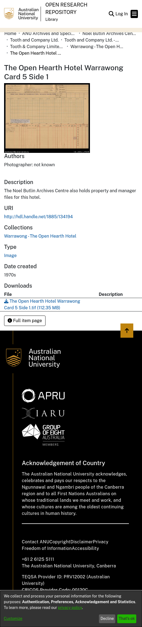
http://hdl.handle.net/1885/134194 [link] (38, 216)
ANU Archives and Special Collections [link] (49, 33)
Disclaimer (81, 541)
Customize (13, 618)
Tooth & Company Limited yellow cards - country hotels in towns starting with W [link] (37, 46)
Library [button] (51, 19)
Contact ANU (35, 541)
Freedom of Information (47, 548)
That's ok (127, 618)
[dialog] (71, 609)
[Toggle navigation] (134, 14)
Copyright (59, 541)
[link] (40, 236)
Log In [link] (121, 13)
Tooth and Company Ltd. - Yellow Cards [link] (91, 40)
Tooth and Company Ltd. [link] (34, 40)
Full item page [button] (25, 320)
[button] (111, 14)
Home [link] (10, 33)
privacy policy (70, 607)
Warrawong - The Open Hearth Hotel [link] (97, 46)
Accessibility (85, 548)
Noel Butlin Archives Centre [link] (109, 33)
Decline (107, 618)
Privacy (100, 541)
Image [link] (10, 255)
